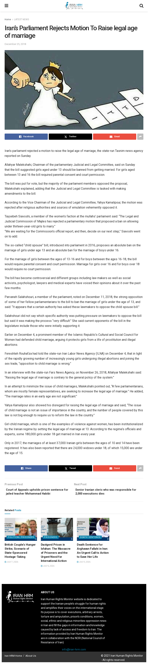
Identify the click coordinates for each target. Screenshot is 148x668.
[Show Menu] (6, 6)
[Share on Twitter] (70, 137)
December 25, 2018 (15, 44)
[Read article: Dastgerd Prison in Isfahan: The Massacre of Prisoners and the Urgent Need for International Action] (57, 535)
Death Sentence (90, 543)
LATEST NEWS (21, 19)
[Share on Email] (114, 137)
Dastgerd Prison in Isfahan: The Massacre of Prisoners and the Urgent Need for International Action (56, 559)
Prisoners (50, 543)
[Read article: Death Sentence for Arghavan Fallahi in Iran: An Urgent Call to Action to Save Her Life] (93, 535)
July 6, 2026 (47, 572)
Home (8, 19)
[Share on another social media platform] (140, 137)
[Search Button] (141, 6)
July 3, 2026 (83, 568)
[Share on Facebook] (26, 137)
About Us (30, 661)
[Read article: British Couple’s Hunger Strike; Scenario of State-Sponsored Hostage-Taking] (21, 535)
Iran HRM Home (13, 661)
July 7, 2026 (11, 568)
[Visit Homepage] (74, 6)
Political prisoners (21, 543)
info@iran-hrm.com (74, 655)
